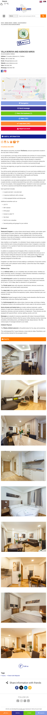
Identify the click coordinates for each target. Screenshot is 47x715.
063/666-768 (8, 65)
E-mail (40, 709)
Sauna (3, 675)
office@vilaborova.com (11, 61)
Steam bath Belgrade (13, 675)
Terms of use (35, 709)
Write (18, 713)
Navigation (41, 713)
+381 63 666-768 (9, 58)
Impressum (28, 709)
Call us (23, 666)
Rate (29, 713)
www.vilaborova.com (12, 63)
